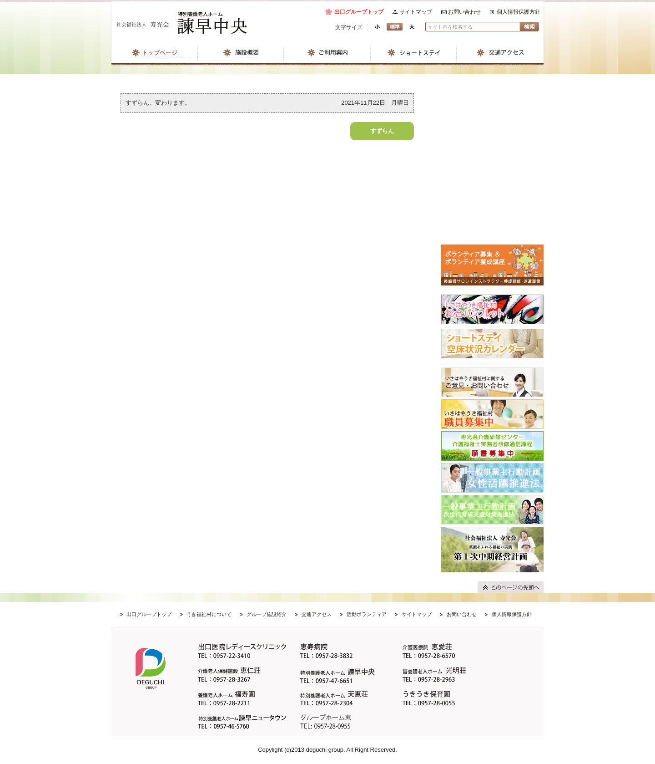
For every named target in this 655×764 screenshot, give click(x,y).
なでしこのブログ (492, 130)
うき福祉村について (209, 614)
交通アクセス (317, 614)
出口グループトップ (358, 12)
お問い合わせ (464, 12)
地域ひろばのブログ (492, 98)
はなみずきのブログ (492, 194)
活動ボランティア (367, 614)
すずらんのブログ (492, 162)
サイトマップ (415, 12)
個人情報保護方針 (518, 12)
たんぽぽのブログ (492, 225)
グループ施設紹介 (267, 614)
